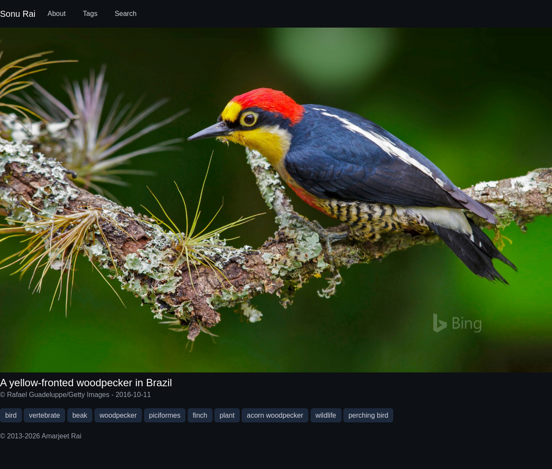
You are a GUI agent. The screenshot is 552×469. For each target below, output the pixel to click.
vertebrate (44, 415)
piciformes (165, 415)
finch (200, 415)
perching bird (368, 415)
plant (227, 415)
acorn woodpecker (275, 415)
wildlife (326, 415)
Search (126, 13)
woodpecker (118, 415)
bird (11, 415)
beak (80, 415)
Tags (90, 13)
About (56, 13)
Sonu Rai (17, 14)
